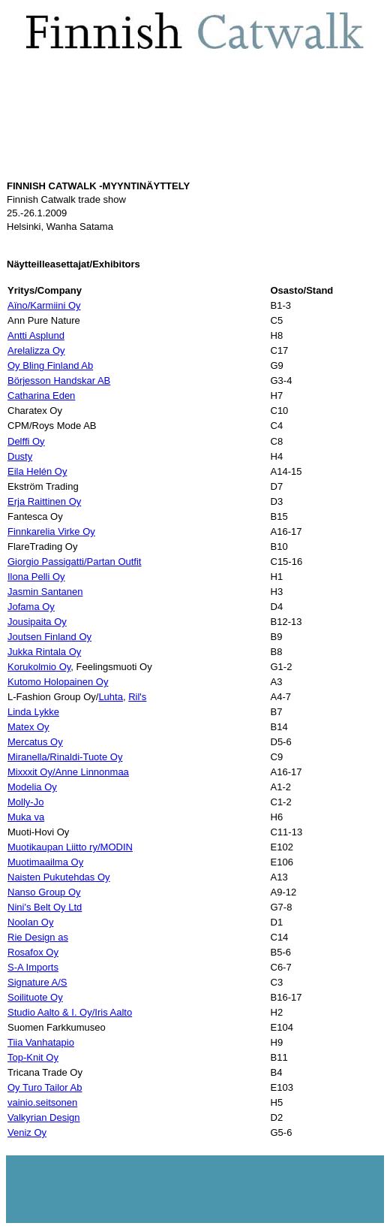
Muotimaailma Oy (45, 862)
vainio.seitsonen (42, 1102)
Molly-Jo (26, 802)
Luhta (110, 696)
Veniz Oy (27, 1132)
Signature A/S (38, 982)
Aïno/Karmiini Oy (44, 305)
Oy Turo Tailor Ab (45, 1087)
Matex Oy (29, 726)
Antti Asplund (36, 335)
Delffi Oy (26, 441)
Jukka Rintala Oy (44, 651)
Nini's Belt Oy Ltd (45, 907)
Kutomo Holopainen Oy (58, 681)
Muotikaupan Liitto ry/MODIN (70, 847)
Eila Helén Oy (37, 471)
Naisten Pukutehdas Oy (59, 877)
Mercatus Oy (35, 741)
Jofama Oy (31, 606)
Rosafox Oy (33, 952)
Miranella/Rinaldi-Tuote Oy (65, 756)
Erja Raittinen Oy (44, 501)
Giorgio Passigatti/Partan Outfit (74, 561)
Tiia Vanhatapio (41, 1042)
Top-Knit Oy (33, 1057)
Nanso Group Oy (44, 892)
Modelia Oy (32, 787)
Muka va (26, 817)
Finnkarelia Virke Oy (51, 531)
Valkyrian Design (44, 1117)
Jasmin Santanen (45, 591)
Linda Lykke (33, 711)
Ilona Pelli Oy (36, 576)
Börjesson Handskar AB (59, 380)
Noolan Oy (30, 922)
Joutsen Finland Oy (50, 636)
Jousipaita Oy (37, 621)
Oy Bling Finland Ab (50, 365)
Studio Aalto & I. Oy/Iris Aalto (70, 1012)
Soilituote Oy (35, 997)
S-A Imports (33, 967)
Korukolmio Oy (39, 666)
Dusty (20, 456)
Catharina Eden (41, 395)
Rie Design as (38, 937)
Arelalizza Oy (36, 350)
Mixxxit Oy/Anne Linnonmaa (68, 772)
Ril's (137, 696)
